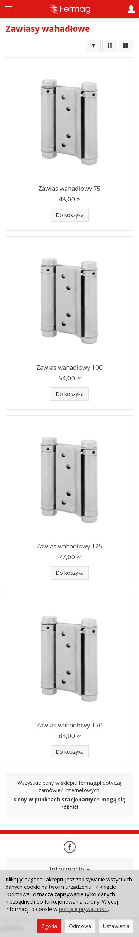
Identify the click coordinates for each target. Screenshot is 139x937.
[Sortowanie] (109, 46)
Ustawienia (116, 926)
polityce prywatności (83, 909)
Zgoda (49, 926)
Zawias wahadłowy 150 (69, 725)
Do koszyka (70, 215)
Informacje (70, 869)
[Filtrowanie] (93, 46)
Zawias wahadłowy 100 (69, 367)
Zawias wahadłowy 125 (69, 546)
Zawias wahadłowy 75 (69, 188)
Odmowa (80, 926)
